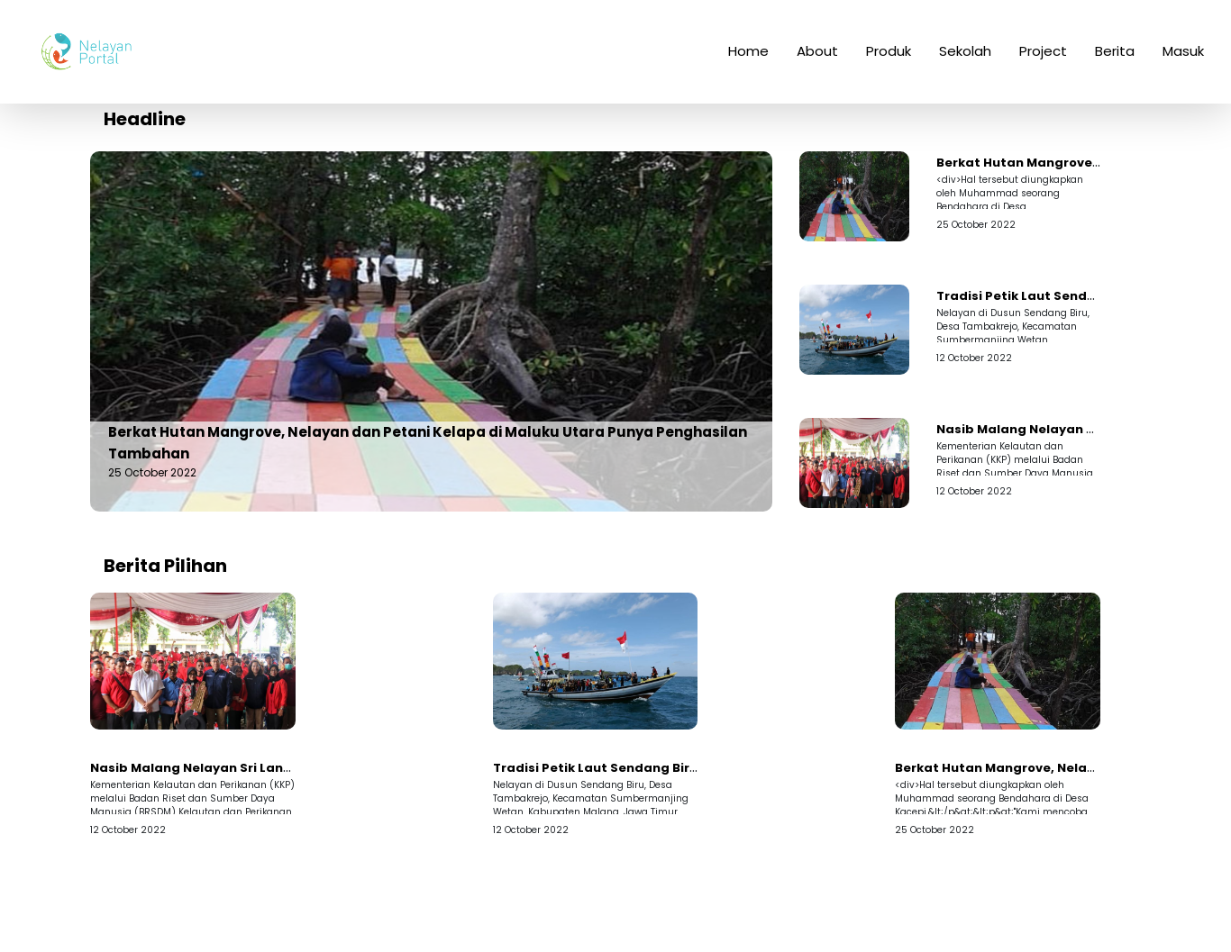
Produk (888, 61)
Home (748, 61)
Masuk (1183, 61)
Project (1043, 61)
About (817, 61)
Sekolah (965, 61)
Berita (1115, 61)
